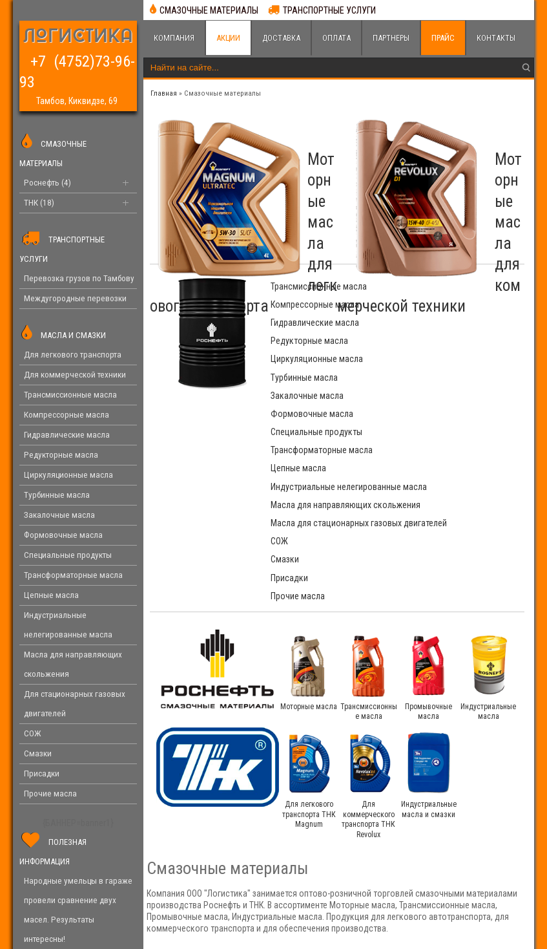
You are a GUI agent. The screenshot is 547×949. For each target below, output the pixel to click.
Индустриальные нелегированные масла (443, 383)
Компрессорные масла (442, 286)
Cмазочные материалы (222, 93)
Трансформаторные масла (449, 359)
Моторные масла (308, 565)
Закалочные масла (307, 341)
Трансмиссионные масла (319, 286)
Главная (163, 93)
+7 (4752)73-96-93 (76, 58)
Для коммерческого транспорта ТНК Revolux (368, 679)
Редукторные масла (436, 304)
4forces (407, 932)
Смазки (412, 437)
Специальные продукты (316, 359)
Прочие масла (425, 455)
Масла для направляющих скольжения (321, 413)
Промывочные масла (428, 571)
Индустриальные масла (488, 571)
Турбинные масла (431, 322)
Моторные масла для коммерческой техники (475, 191)
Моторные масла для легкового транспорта (282, 191)
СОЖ (279, 437)
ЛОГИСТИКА (78, 37)
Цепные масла (298, 377)
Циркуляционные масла (317, 322)
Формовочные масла (439, 341)
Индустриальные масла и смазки (429, 669)
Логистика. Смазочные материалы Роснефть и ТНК (102, 932)
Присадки (289, 455)
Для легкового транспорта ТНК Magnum (309, 673)
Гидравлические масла (315, 304)
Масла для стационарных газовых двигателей (447, 413)
